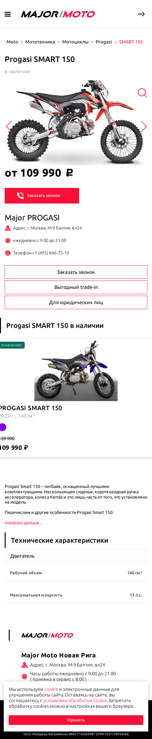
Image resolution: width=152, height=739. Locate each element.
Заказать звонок (38, 195)
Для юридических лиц (76, 302)
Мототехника (40, 41)
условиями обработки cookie (75, 700)
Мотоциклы (75, 41)
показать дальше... (23, 522)
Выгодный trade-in (76, 287)
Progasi (104, 41)
